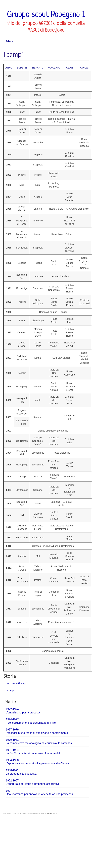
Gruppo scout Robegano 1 (46, 15)
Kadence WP (52, 813)
